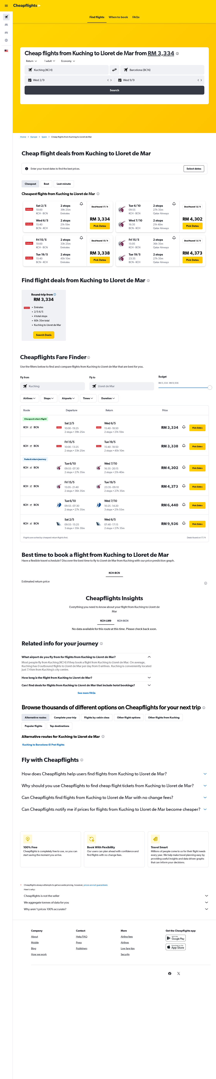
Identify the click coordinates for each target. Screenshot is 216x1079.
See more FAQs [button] (86, 692)
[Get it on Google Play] (176, 938)
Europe (34, 137)
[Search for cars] (6, 32)
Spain (44, 137)
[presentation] (177, 53)
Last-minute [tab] (64, 183)
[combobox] (68, 61)
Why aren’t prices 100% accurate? (116, 909)
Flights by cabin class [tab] (96, 717)
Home (23, 137)
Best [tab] (46, 183)
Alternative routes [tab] (35, 717)
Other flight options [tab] (128, 717)
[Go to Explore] (6, 40)
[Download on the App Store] (176, 947)
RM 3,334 (161, 53)
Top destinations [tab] (59, 726)
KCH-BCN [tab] (114, 572)
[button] (6, 6)
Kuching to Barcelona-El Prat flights (43, 744)
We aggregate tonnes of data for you (116, 902)
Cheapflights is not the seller (116, 896)
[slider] (210, 387)
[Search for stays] (6, 24)
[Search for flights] (6, 17)
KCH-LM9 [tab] (105, 620)
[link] (43, 335)
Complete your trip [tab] (65, 717)
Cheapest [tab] (30, 183)
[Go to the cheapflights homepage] (27, 6)
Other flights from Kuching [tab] (164, 717)
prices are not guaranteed (95, 885)
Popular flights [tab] (33, 726)
